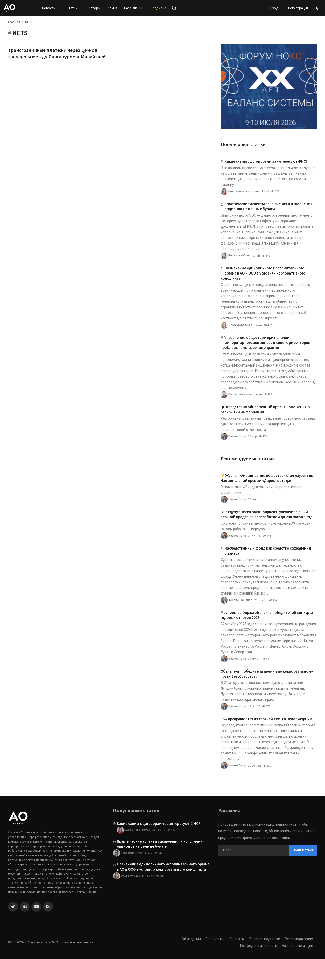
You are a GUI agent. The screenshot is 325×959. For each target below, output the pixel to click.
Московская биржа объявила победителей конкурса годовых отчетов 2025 (267, 615)
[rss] (48, 907)
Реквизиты (214, 938)
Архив (112, 8)
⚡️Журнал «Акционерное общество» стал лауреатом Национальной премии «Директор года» (267, 478)
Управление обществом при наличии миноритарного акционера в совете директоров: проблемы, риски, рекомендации (266, 342)
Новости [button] (50, 8)
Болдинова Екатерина (240, 191)
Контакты (236, 938)
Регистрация (298, 8)
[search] (174, 7)
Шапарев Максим (236, 394)
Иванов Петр (233, 436)
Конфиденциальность (258, 945)
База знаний (133, 8)
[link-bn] (269, 86)
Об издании (191, 938)
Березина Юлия (235, 255)
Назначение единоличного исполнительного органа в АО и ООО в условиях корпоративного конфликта (263, 273)
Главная (14, 22)
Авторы (95, 8)
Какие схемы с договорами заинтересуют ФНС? (266, 161)
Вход (274, 8)
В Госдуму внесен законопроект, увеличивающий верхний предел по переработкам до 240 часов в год (266, 514)
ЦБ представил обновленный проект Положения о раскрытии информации (265, 409)
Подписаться (303, 850)
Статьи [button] (74, 8)
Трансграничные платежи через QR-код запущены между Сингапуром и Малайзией (57, 53)
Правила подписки (264, 938)
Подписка (158, 8)
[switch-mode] (318, 8)
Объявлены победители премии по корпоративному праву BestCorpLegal (267, 674)
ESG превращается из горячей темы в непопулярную (266, 718)
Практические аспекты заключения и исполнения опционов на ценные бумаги (268, 206)
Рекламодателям (299, 938)
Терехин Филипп (236, 600)
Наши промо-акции (297, 945)
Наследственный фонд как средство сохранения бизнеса (267, 551)
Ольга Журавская (236, 325)
